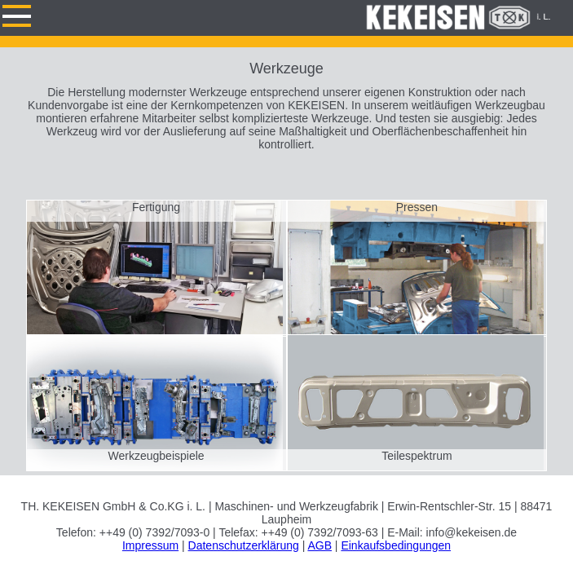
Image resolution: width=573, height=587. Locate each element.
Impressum (150, 545)
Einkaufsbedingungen (396, 545)
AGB (319, 545)
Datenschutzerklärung (243, 545)
